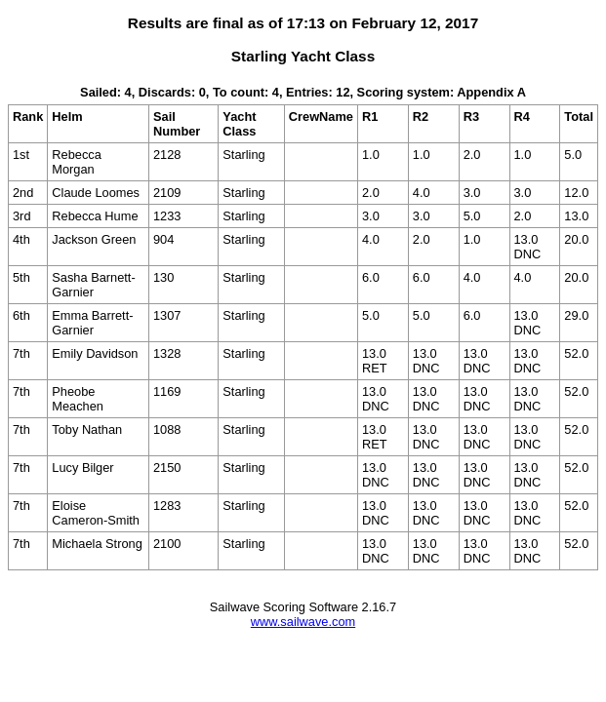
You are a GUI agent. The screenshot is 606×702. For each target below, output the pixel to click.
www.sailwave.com (303, 621)
